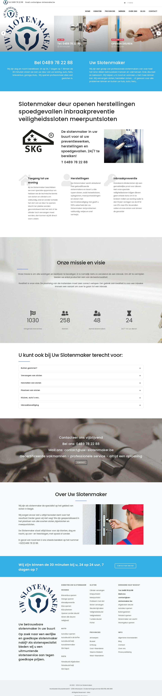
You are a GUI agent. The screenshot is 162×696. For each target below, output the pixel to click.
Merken (122, 11)
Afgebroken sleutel (125, 605)
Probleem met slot (97, 601)
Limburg (93, 645)
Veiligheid (65, 620)
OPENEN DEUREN (122, 43)
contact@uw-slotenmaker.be (89, 450)
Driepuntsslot (95, 594)
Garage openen (67, 599)
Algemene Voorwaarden (127, 638)
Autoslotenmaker (68, 645)
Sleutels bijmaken (97, 608)
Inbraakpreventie (68, 602)
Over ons (133, 11)
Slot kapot (65, 648)
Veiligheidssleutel (96, 612)
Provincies (110, 11)
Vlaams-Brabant (96, 652)
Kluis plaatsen (66, 610)
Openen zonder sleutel (70, 613)
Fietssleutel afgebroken (70, 662)
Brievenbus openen (68, 595)
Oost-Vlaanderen (97, 648)
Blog (143, 11)
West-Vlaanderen (97, 656)
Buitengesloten (124, 612)
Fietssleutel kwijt (67, 665)
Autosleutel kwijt (67, 641)
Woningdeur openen (126, 623)
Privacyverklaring (125, 652)
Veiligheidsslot (95, 615)
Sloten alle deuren (68, 617)
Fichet (92, 623)
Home (87, 11)
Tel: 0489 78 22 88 (15, 2)
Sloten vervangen (97, 605)
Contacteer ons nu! (125, 566)
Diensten (97, 11)
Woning (65, 590)
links (88, 692)
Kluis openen (66, 606)
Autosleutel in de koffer (70, 637)
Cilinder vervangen (97, 590)
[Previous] (3, 33)
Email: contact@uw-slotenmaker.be (40, 2)
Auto (63, 628)
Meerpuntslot (95, 597)
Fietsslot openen (124, 615)
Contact (153, 11)
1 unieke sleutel (95, 619)
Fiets (63, 656)
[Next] (158, 33)
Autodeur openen (68, 634)
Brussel (92, 641)
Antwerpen (94, 638)
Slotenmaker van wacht (127, 619)
